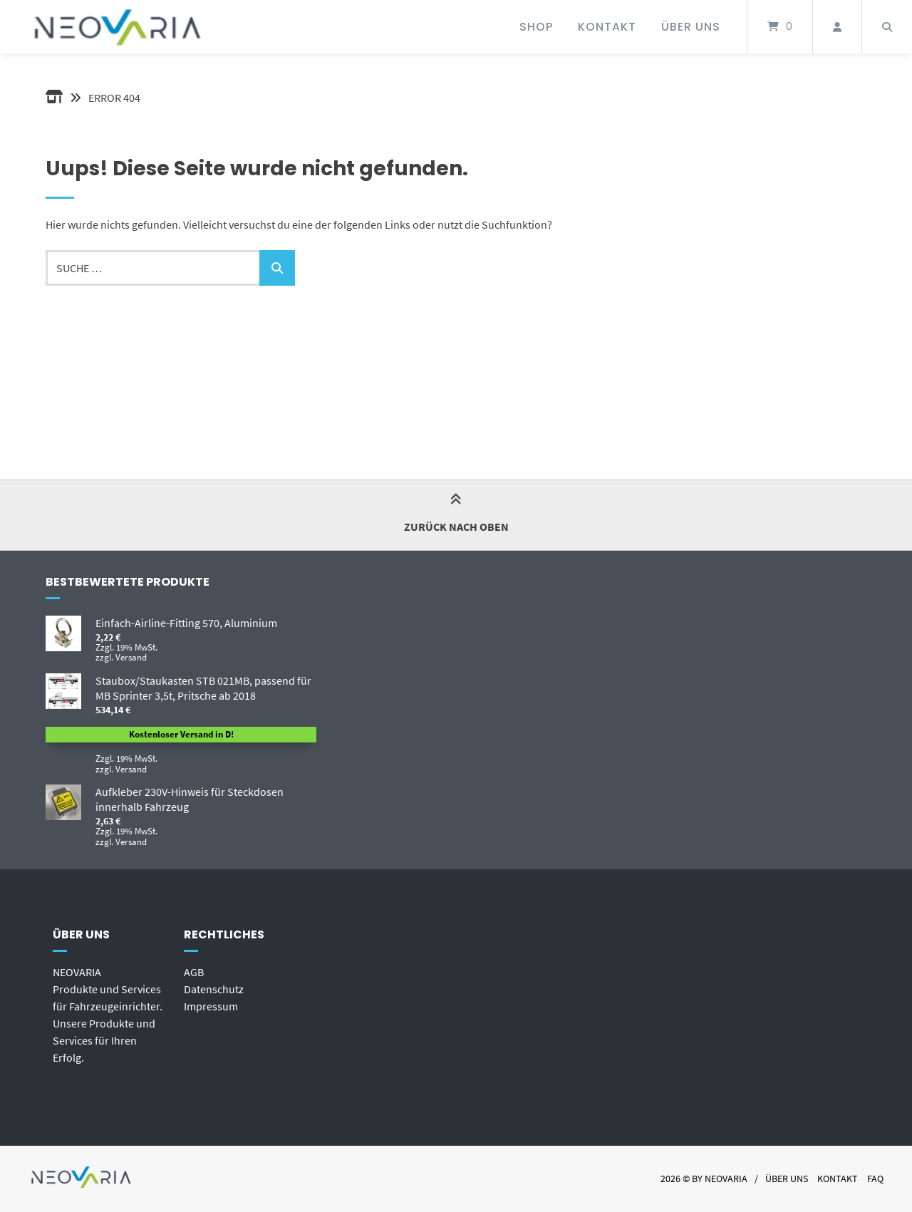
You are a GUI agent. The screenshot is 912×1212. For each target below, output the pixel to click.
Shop (536, 27)
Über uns (690, 27)
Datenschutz (214, 989)
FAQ (875, 1179)
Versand (131, 657)
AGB (194, 972)
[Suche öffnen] (887, 26)
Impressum (211, 1006)
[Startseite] (119, 26)
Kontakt (607, 27)
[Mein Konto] (837, 26)
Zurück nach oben (456, 514)
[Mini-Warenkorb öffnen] (779, 26)
